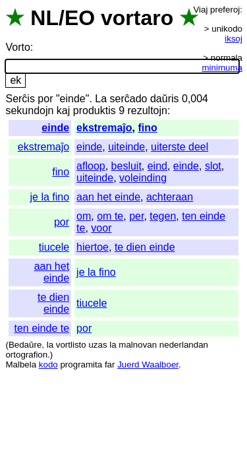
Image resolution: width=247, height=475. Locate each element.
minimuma (222, 68)
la (50, 345)
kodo (48, 364)
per (136, 216)
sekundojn (29, 110)
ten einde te (41, 328)
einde (55, 127)
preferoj (225, 10)
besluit (126, 166)
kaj (63, 110)
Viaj (200, 10)
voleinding (143, 177)
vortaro (137, 18)
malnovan (138, 345)
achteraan (169, 197)
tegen (163, 216)
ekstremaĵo (104, 127)
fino (147, 127)
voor (101, 228)
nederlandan (183, 345)
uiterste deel (179, 146)
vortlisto (71, 345)
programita (81, 364)
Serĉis (19, 98)
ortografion (26, 355)
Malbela (20, 364)
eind (157, 166)
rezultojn (147, 110)
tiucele (54, 247)
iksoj (233, 39)
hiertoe (92, 247)
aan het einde (108, 197)
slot (213, 166)
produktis (94, 110)
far (110, 364)
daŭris (164, 98)
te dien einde (145, 247)
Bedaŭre (25, 345)
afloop (90, 166)
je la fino (50, 197)
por (45, 98)
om (83, 216)
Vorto (17, 47)
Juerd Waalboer (147, 364)
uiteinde (126, 146)
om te (110, 216)
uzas (97, 345)
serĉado (129, 98)
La (101, 98)
